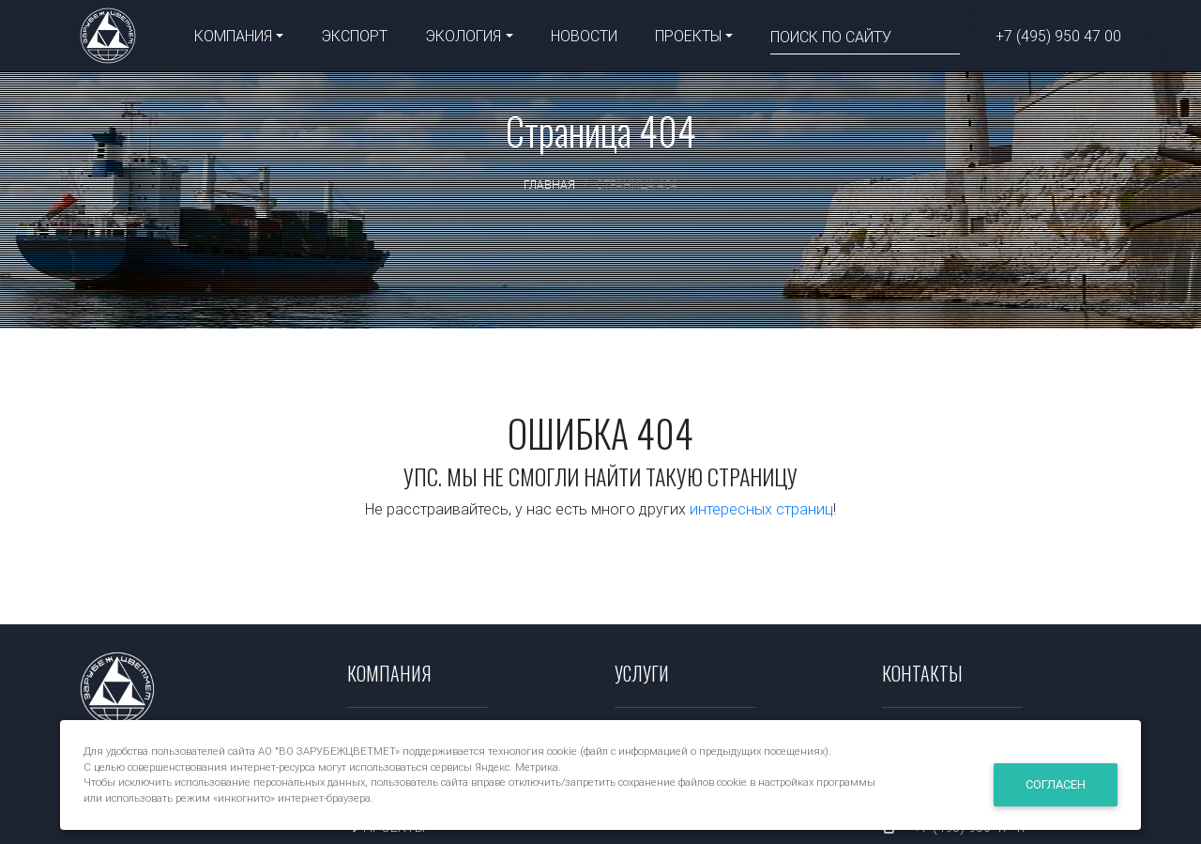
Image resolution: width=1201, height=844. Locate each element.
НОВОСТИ (584, 39)
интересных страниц (761, 508)
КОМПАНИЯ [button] (233, 39)
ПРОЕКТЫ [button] (688, 39)
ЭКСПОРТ (354, 39)
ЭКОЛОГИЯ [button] (463, 39)
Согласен (1056, 784)
